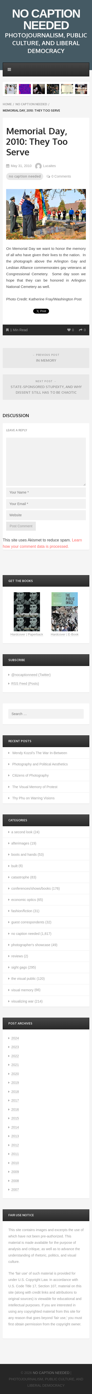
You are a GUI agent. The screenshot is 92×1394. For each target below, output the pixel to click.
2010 (15, 1163)
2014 (15, 1127)
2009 (15, 1172)
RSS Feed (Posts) (25, 684)
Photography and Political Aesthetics (40, 764)
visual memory (22, 990)
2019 (15, 1083)
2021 (15, 1065)
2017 (15, 1100)
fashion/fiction (21, 911)
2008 (15, 1181)
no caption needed (31, 104)
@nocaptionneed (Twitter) (31, 675)
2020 (15, 1074)
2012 (15, 1145)
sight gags (19, 967)
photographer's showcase (30, 945)
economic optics (23, 900)
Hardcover (18, 634)
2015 (15, 1118)
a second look (21, 832)
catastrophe (20, 877)
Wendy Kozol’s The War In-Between (39, 753)
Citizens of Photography (30, 775)
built (14, 866)
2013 (15, 1136)
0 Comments (59, 176)
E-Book (73, 634)
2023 (15, 1047)
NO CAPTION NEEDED (46, 19)
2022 (15, 1056)
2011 (15, 1154)
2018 (15, 1092)
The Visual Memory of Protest (34, 787)
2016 (15, 1109)
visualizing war (22, 1001)
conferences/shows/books (31, 888)
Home (7, 104)
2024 (15, 1038)
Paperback (35, 634)
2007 (15, 1190)
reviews (17, 956)
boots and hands (24, 854)
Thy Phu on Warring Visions (33, 798)
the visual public (23, 979)
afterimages (20, 843)
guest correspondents (27, 922)
